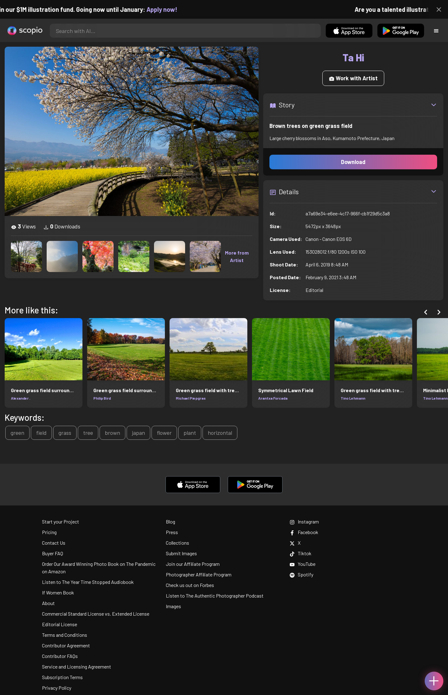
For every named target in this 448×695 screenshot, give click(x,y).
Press (172, 532)
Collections (177, 543)
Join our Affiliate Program (193, 564)
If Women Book (58, 592)
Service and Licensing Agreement (76, 666)
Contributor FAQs (60, 656)
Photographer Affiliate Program (198, 574)
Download (353, 161)
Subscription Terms (62, 677)
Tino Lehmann (353, 398)
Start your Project (60, 521)
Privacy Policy (56, 688)
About (48, 603)
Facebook (304, 532)
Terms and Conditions (64, 635)
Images (173, 606)
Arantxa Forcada (272, 398)
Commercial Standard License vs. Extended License (95, 614)
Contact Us (53, 543)
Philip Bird (102, 398)
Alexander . (20, 398)
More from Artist (237, 256)
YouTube (302, 564)
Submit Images (181, 553)
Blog (170, 521)
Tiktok (300, 553)
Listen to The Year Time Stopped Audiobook (88, 582)
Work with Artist (353, 78)
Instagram (304, 521)
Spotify (301, 574)
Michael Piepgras (191, 398)
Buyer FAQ (52, 553)
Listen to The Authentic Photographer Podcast (215, 596)
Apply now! (167, 9)
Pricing (49, 532)
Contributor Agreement (66, 645)
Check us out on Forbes (190, 585)
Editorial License (59, 624)
